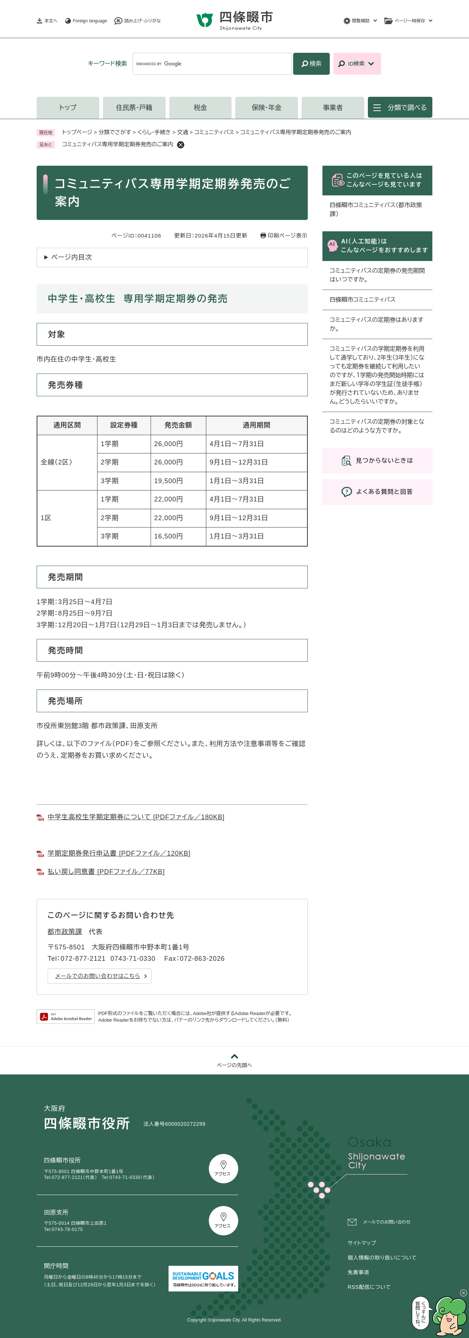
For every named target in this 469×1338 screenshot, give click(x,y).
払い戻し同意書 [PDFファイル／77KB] (106, 871)
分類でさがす (115, 132)
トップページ (77, 132)
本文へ (51, 20)
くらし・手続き (154, 132)
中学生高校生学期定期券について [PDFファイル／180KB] (136, 817)
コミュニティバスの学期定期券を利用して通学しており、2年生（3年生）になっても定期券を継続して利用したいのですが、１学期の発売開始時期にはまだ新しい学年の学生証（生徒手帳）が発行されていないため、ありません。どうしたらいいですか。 (377, 375)
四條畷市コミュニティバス (363, 300)
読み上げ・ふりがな (142, 20)
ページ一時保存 (410, 20)
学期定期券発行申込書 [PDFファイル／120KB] (119, 853)
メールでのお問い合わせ (386, 1222)
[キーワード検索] (212, 64)
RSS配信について (369, 1287)
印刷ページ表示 (288, 235)
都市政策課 (65, 932)
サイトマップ (362, 1243)
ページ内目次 (71, 257)
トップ (68, 107)
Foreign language (90, 20)
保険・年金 (266, 107)
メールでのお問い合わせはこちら (97, 976)
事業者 (333, 107)
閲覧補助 (361, 20)
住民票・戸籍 (134, 107)
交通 (182, 132)
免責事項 (358, 1272)
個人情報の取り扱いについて (382, 1258)
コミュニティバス (214, 132)
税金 (200, 107)
